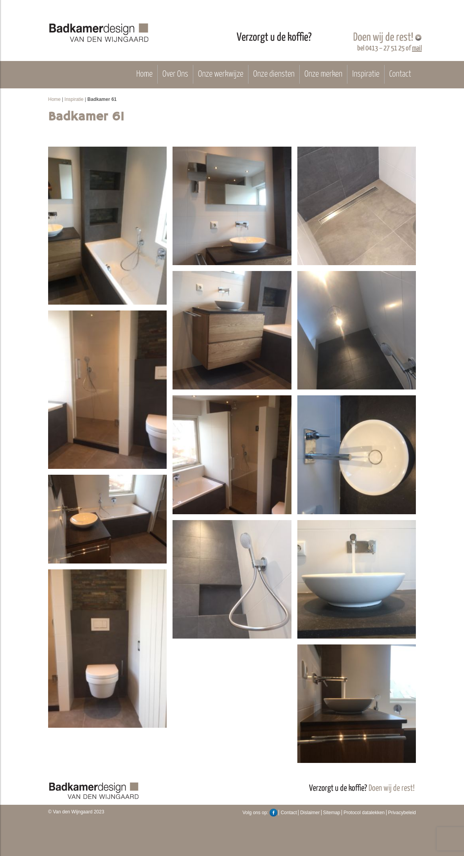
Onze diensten (274, 74)
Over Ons (175, 74)
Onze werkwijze (220, 74)
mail (417, 48)
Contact (400, 74)
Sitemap (331, 812)
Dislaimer (310, 812)
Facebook (273, 813)
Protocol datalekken (364, 812)
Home (144, 74)
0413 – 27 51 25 (385, 48)
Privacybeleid (402, 812)
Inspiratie (365, 74)
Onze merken (323, 74)
